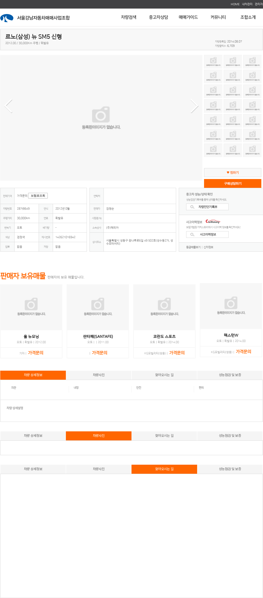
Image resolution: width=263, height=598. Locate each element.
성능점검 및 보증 (230, 374)
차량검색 (128, 17)
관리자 (259, 4)
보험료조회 (38, 195)
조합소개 (248, 17)
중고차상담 (158, 17)
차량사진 (99, 374)
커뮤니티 (218, 17)
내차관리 (247, 4)
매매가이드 (188, 17)
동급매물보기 (193, 247)
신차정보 (208, 247)
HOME (235, 4)
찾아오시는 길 (164, 374)
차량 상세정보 (33, 374)
